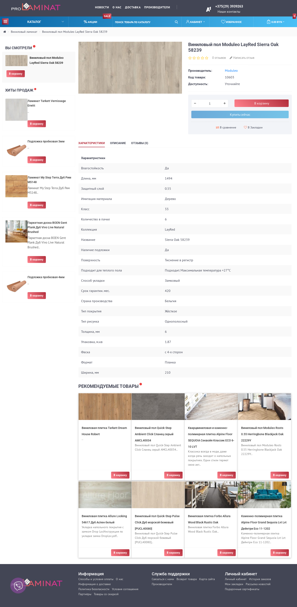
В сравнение (226, 127)
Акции (97, 20)
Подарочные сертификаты (242, 589)
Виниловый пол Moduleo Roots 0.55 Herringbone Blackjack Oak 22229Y (262, 434)
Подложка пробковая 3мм (46, 141)
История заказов (260, 579)
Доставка (133, 7)
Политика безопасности (93, 589)
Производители (157, 7)
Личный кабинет (236, 579)
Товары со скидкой (106, 594)
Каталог (33, 21)
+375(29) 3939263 (229, 6)
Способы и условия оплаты (95, 579)
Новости (102, 7)
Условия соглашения (125, 589)
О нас (117, 7)
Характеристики (91, 143)
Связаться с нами (163, 579)
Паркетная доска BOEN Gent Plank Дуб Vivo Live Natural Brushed (47, 227)
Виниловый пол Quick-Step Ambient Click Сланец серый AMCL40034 (154, 434)
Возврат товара (187, 579)
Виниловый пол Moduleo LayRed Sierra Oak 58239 (74, 32)
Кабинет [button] (194, 22)
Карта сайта (207, 579)
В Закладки (253, 127)
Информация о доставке (94, 584)
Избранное (231, 22)
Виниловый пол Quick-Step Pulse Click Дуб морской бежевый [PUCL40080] (157, 522)
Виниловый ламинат (24, 32)
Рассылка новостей (258, 584)
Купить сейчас (240, 114)
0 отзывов (219, 58)
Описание (118, 143)
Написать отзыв (242, 58)
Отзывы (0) (139, 143)
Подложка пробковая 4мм (46, 277)
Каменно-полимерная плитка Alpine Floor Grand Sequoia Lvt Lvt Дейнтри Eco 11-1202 (264, 522)
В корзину (15, 73)
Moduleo (231, 70)
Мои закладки (234, 584)
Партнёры (84, 594)
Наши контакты (229, 11)
